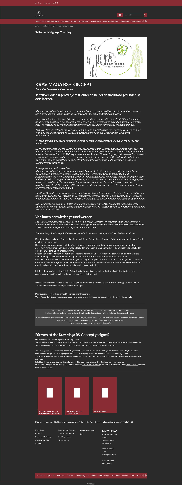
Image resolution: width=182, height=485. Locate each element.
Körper (49, 367)
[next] (146, 21)
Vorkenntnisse (132, 365)
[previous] (143, 21)
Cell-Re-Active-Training (91, 365)
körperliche (46, 351)
